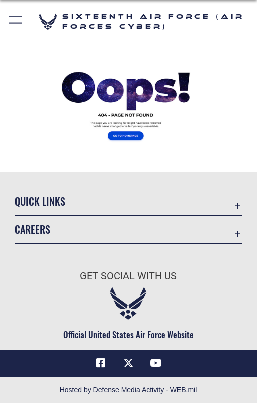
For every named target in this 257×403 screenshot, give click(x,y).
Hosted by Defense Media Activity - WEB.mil (129, 390)
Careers (32, 229)
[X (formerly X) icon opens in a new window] (128, 363)
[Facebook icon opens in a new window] (101, 363)
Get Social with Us (128, 276)
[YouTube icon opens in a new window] (156, 363)
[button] (16, 21)
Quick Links (40, 201)
